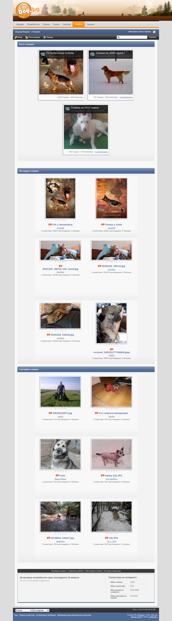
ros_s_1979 (111, 541)
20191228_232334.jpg (62, 334)
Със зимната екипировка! (113, 413)
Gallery (78, 24)
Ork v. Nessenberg (62, 224)
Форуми (20, 24)
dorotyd (112, 416)
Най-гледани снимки (93, 571)
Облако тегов (136, 617)
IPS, (154, 615)
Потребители (33, 24)
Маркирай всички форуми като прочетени (74, 615)
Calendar (67, 24)
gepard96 (60, 228)
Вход (18, 37)
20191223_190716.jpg (113, 266)
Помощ (46, 24)
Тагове (56, 24)
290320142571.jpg (62, 413)
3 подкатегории (126, 97)
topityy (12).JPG (113, 475)
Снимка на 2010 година (85, 107)
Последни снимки (58, 571)
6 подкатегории (101, 152)
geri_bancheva (111, 479)
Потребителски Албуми (60, 53)
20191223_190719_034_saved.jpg (60, 269)
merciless (60, 272)
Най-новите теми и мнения (140, 32)
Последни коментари (112, 571)
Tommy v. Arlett (113, 224)
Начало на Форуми (27, 615)
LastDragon (152, 617)
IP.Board (140, 615)
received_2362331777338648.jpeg (111, 352)
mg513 (60, 416)
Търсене (90, 24)
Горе (16, 615)
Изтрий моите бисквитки (46, 615)
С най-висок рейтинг (75, 571)
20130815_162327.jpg (62, 538)
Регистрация (32, 37)
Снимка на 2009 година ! (110, 53)
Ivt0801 (111, 355)
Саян (62, 475)
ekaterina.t (60, 541)
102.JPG (113, 538)
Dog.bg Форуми (22, 32)
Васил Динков (60, 479)
